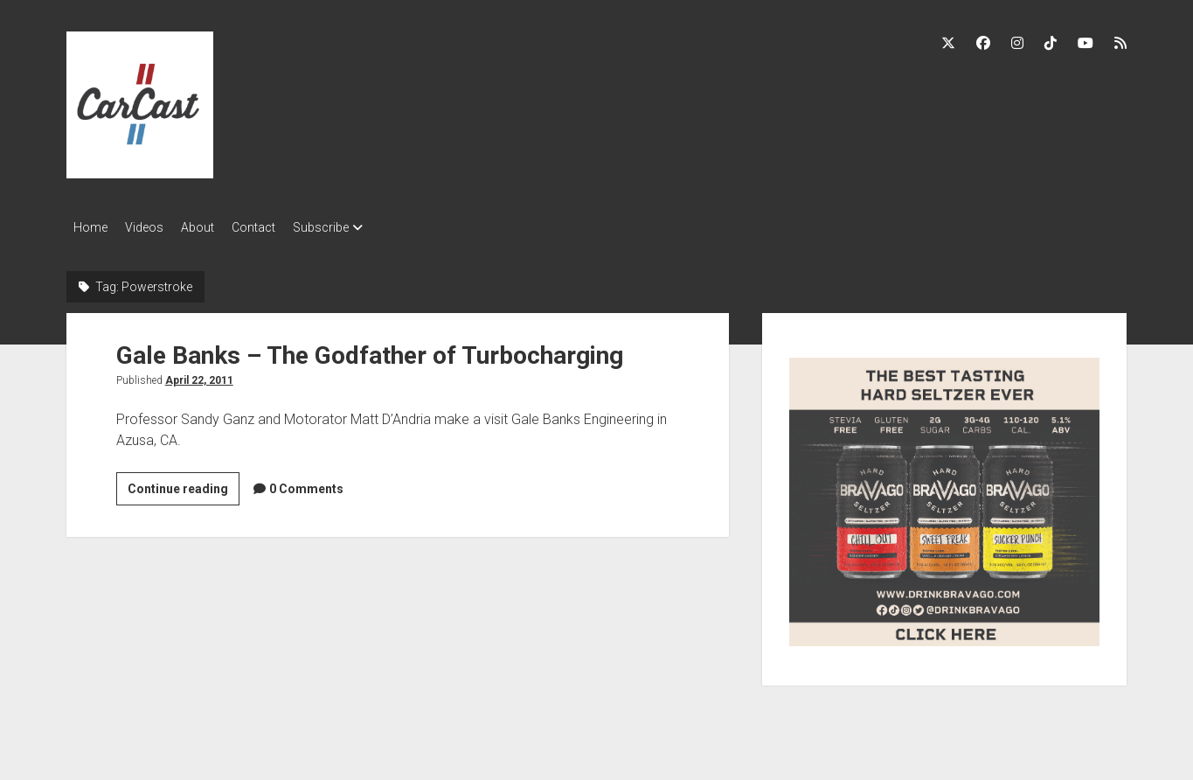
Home (90, 227)
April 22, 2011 (199, 375)
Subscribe (356, 227)
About (215, 227)
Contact (280, 227)
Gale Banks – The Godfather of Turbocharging (369, 350)
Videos (153, 227)
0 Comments (306, 484)
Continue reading (183, 486)
